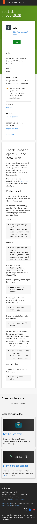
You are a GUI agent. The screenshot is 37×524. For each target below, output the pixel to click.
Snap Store (24, 181)
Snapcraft (9, 505)
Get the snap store (12, 434)
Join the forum (6, 503)
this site (16, 505)
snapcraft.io (7, 475)
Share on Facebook (30, 509)
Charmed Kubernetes (17, 499)
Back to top (7, 488)
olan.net (9, 107)
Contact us (7, 520)
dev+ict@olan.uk (12, 117)
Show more (10, 134)
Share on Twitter (25, 509)
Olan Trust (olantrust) (20, 32)
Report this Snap (12, 128)
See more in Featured (18, 403)
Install (17, 42)
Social (15, 34)
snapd (3, 505)
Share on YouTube (34, 509)
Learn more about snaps (15, 465)
